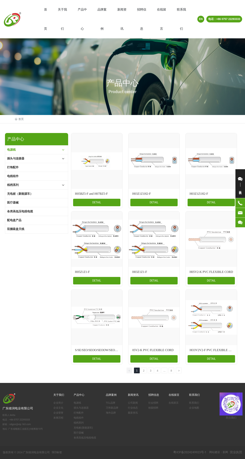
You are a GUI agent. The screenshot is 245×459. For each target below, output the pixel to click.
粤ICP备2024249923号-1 (189, 452)
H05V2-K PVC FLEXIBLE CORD (211, 271)
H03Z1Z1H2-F (141, 193)
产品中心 (122, 83)
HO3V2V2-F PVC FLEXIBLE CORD (213, 350)
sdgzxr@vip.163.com (20, 424)
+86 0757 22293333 (19, 419)
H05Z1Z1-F (82, 271)
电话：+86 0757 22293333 (224, 19)
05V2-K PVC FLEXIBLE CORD (153, 350)
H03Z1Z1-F (139, 271)
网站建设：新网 (218, 452)
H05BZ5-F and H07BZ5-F (91, 193)
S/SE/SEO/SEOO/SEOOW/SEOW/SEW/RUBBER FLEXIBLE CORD (119, 350)
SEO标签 (57, 452)
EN (201, 19)
